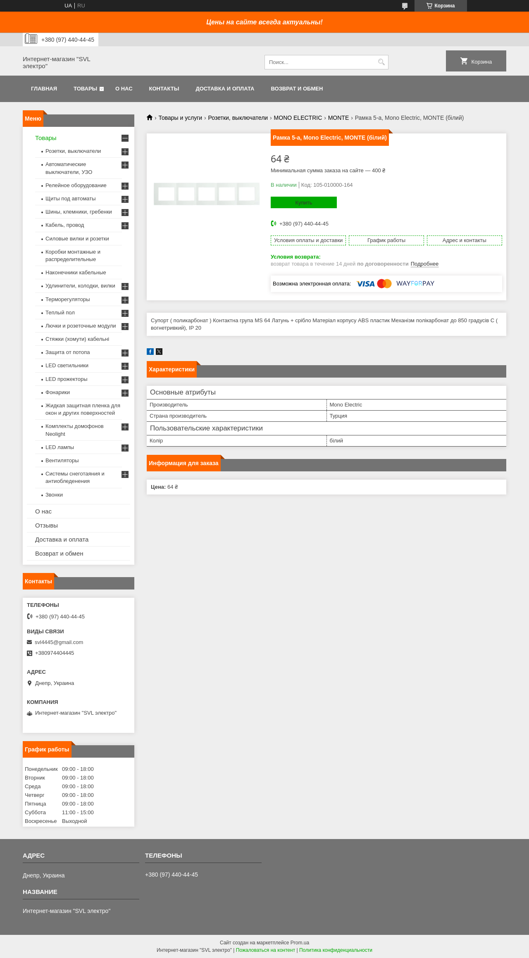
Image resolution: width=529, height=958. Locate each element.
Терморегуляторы (67, 299)
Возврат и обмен (297, 89)
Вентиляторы (62, 460)
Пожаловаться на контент (265, 950)
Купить (303, 203)
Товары (85, 89)
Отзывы (46, 525)
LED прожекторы (66, 379)
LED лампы (59, 447)
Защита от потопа (67, 352)
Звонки (54, 495)
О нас (124, 89)
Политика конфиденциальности (335, 950)
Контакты (164, 89)
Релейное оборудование (76, 185)
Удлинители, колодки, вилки (80, 286)
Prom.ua (300, 943)
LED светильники (66, 365)
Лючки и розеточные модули (80, 326)
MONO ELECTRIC (298, 117)
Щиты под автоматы (70, 198)
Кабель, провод (64, 225)
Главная (44, 89)
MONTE (338, 117)
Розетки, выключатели (238, 117)
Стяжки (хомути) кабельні (77, 339)
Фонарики (57, 392)
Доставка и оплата (224, 89)
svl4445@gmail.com (59, 642)
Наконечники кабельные (75, 272)
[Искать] (381, 62)
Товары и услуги (180, 117)
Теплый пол (60, 312)
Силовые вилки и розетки (77, 238)
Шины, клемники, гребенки (78, 212)
